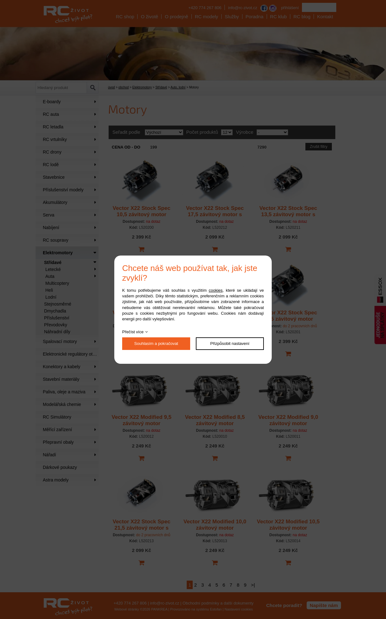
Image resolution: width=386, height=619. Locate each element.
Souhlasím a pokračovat (156, 343)
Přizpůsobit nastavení (229, 343)
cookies (216, 290)
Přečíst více (133, 331)
